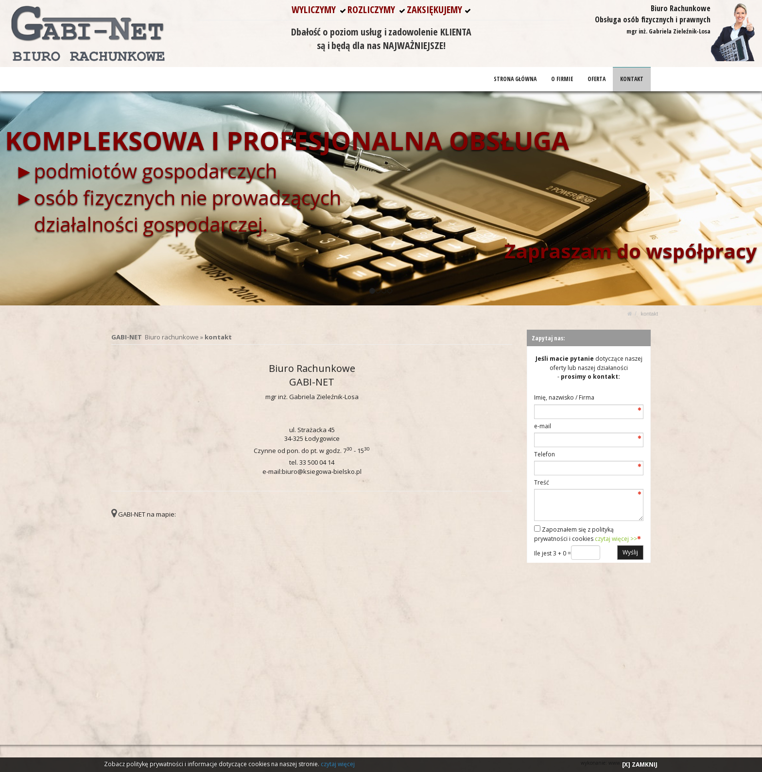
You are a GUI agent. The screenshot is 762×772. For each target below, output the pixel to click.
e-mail (542, 426)
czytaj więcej (338, 764)
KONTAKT (631, 79)
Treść (541, 482)
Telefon (544, 454)
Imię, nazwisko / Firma (564, 397)
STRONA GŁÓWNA (515, 79)
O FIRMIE (562, 79)
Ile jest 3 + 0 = (552, 553)
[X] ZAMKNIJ (640, 764)
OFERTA (597, 79)
